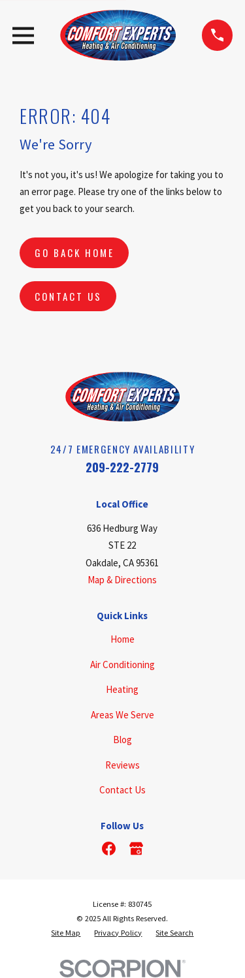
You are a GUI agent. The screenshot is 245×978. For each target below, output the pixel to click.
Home (122, 639)
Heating (122, 689)
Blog (122, 739)
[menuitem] (65, 933)
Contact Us (68, 296)
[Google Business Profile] (136, 848)
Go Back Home (74, 252)
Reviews (122, 765)
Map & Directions (122, 579)
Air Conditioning (122, 664)
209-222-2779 (122, 467)
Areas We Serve (122, 715)
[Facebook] (109, 848)
